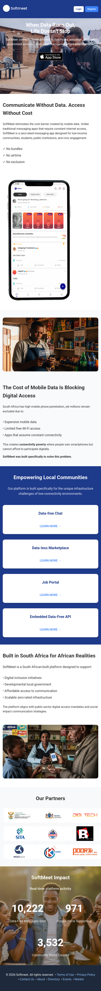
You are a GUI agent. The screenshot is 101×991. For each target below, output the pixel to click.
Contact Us (27, 979)
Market (79, 979)
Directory (54, 979)
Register (91, 9)
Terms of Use (65, 974)
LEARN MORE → (50, 526)
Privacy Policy (86, 974)
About (41, 979)
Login (79, 9)
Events (67, 979)
